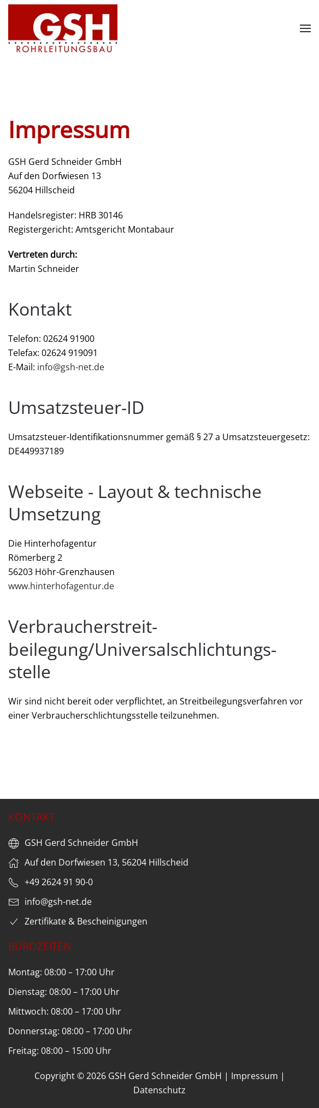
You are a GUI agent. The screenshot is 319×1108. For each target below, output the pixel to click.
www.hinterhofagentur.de (61, 586)
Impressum (254, 1076)
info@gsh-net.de (70, 367)
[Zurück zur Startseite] (62, 28)
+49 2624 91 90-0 (59, 882)
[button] (305, 28)
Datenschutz (159, 1090)
